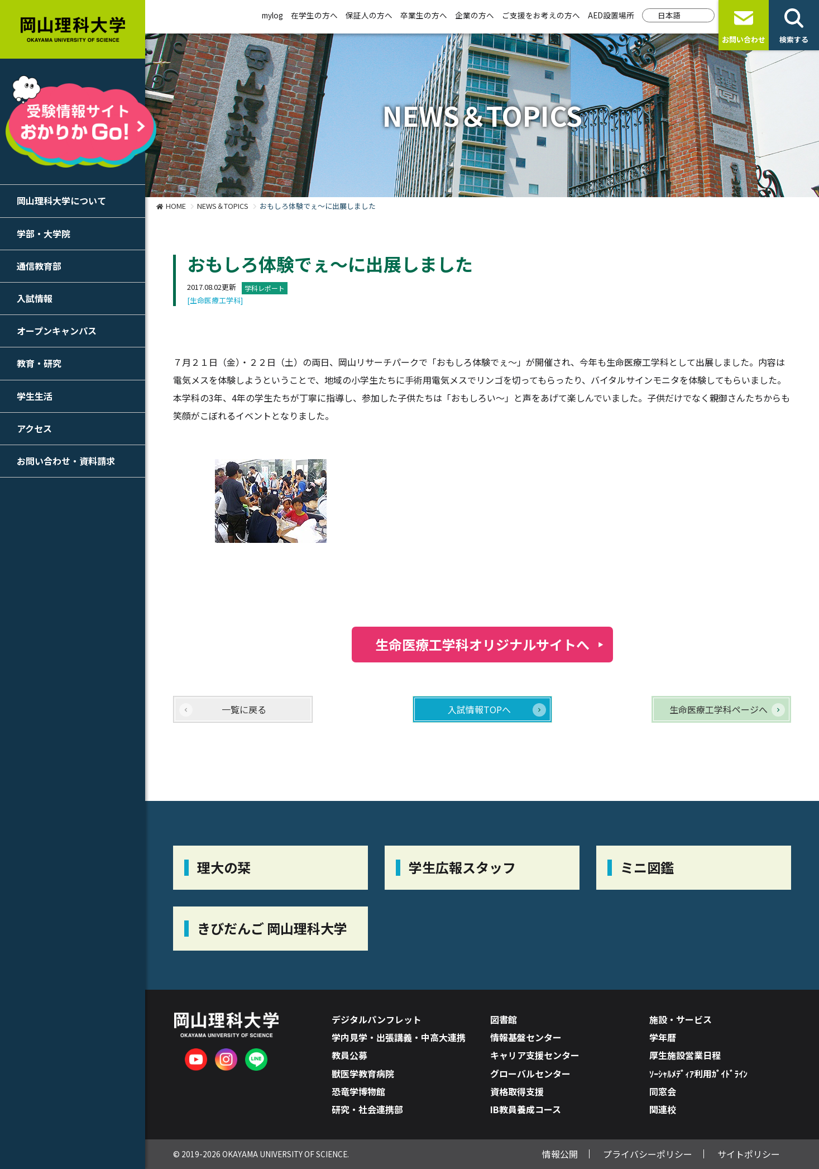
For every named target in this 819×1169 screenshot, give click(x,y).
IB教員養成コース (525, 1109)
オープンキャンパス (57, 330)
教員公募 (349, 1055)
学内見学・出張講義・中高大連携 (399, 1037)
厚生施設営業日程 (685, 1055)
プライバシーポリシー (647, 1154)
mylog (272, 15)
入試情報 (34, 298)
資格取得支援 (517, 1091)
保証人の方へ (369, 15)
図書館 (503, 1019)
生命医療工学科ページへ (718, 709)
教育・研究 (39, 363)
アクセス (34, 428)
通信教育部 (39, 266)
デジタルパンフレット (377, 1019)
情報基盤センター (526, 1037)
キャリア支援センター (534, 1055)
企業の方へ (474, 15)
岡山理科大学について (61, 200)
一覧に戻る (244, 709)
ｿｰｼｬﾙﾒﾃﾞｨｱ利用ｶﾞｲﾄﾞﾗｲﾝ (698, 1073)
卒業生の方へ (423, 15)
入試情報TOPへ (479, 709)
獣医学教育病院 (363, 1073)
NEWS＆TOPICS (222, 206)
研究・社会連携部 (367, 1109)
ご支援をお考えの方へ (541, 15)
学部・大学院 (43, 233)
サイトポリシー (748, 1154)
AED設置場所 (611, 15)
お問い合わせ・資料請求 (66, 460)
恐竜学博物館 (358, 1091)
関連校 (662, 1109)
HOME (176, 206)
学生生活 (34, 396)
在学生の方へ (314, 15)
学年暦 (662, 1037)
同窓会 (662, 1091)
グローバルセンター (530, 1073)
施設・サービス (680, 1019)
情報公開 (560, 1154)
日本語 (669, 15)
